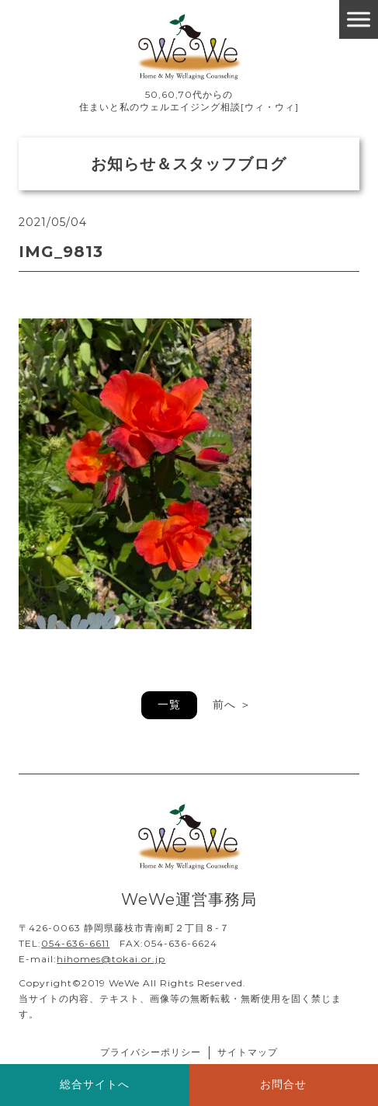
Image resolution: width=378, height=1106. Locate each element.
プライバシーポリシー (150, 1052)
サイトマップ (247, 1052)
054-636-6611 (75, 943)
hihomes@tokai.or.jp (111, 959)
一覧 (169, 704)
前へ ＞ (232, 704)
